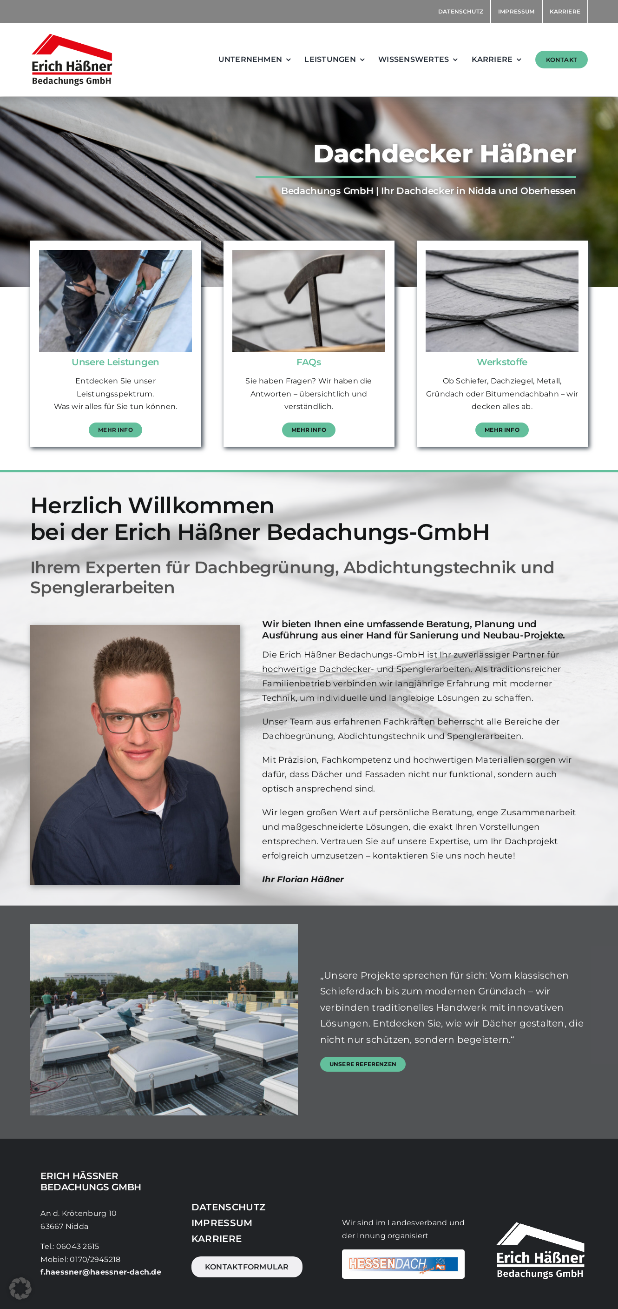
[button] (20, 1288)
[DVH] (403, 1253)
